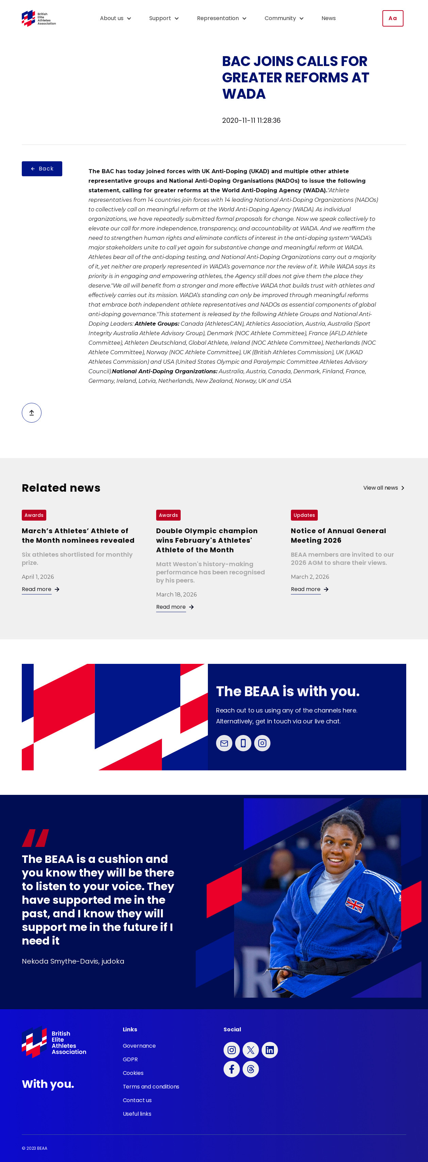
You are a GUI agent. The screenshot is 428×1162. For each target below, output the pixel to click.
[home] (39, 18)
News (329, 18)
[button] (119, 18)
